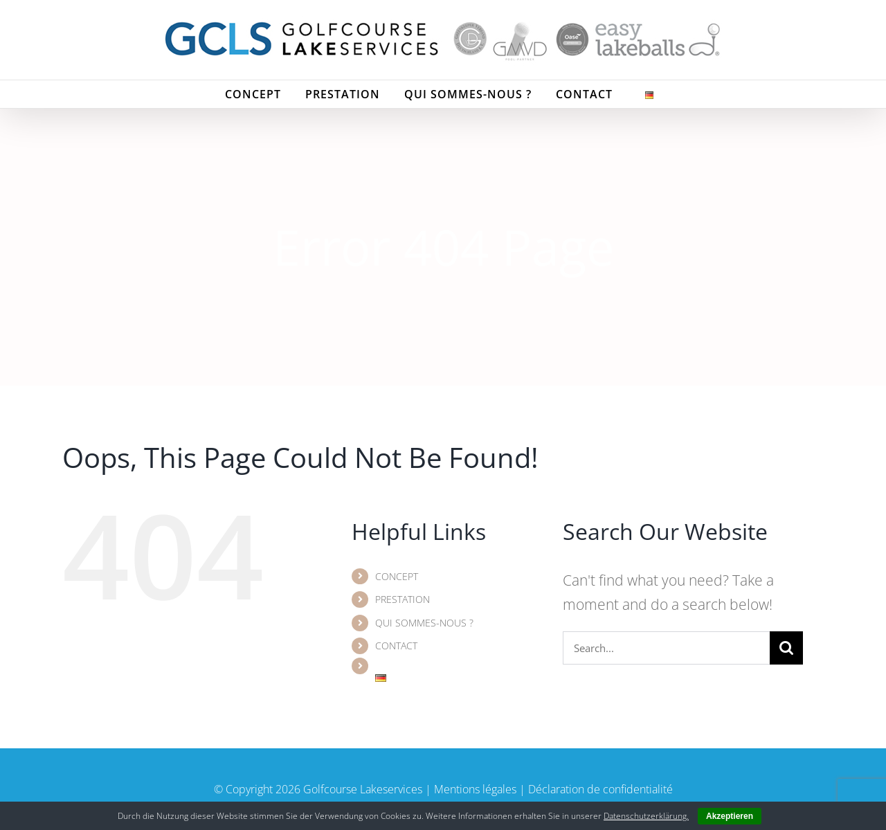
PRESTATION (402, 599)
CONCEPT (396, 576)
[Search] (786, 648)
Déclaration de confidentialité (600, 789)
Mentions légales (475, 789)
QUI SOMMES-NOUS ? (424, 622)
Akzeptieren (729, 816)
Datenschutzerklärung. (646, 816)
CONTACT (396, 645)
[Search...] (666, 648)
